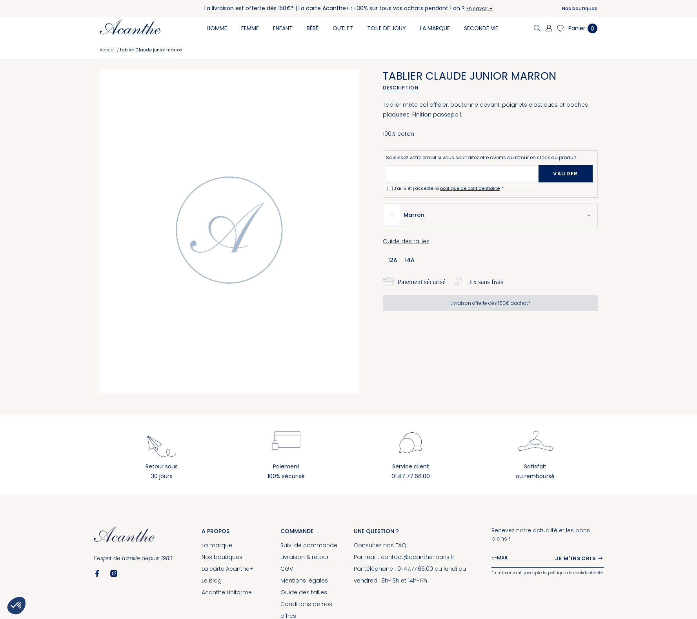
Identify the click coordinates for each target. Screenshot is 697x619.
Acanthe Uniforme (227, 592)
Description (401, 87)
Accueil (108, 50)
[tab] (403, 88)
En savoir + (479, 8)
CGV (286, 569)
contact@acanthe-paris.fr (417, 557)
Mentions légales (304, 580)
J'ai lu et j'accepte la (447, 188)
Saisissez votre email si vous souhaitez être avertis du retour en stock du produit (481, 157)
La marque (217, 545)
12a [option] (392, 260)
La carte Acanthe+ (227, 569)
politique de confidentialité (470, 188)
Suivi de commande (308, 545)
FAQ (400, 545)
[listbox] (404, 260)
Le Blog (212, 580)
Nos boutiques (579, 8)
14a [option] (410, 260)
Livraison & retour (304, 557)
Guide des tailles (406, 241)
